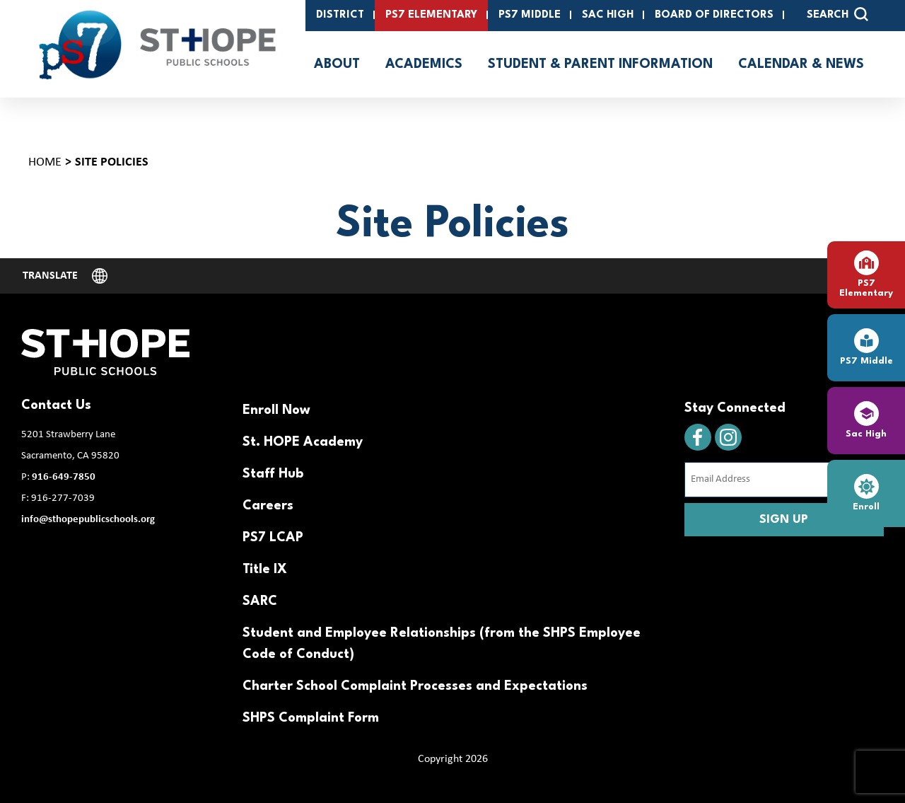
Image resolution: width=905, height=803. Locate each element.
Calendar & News (801, 64)
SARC (260, 601)
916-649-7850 (63, 477)
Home (45, 162)
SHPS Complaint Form (311, 718)
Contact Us (56, 405)
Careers (268, 505)
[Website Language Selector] (65, 276)
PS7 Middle (529, 15)
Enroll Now (276, 410)
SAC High (608, 15)
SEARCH (837, 14)
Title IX (265, 569)
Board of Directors (714, 15)
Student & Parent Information (600, 64)
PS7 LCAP (273, 537)
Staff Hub (273, 474)
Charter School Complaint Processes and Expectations (415, 686)
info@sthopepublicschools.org (88, 519)
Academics (423, 64)
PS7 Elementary (431, 15)
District (340, 15)
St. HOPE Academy (303, 442)
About (337, 64)
